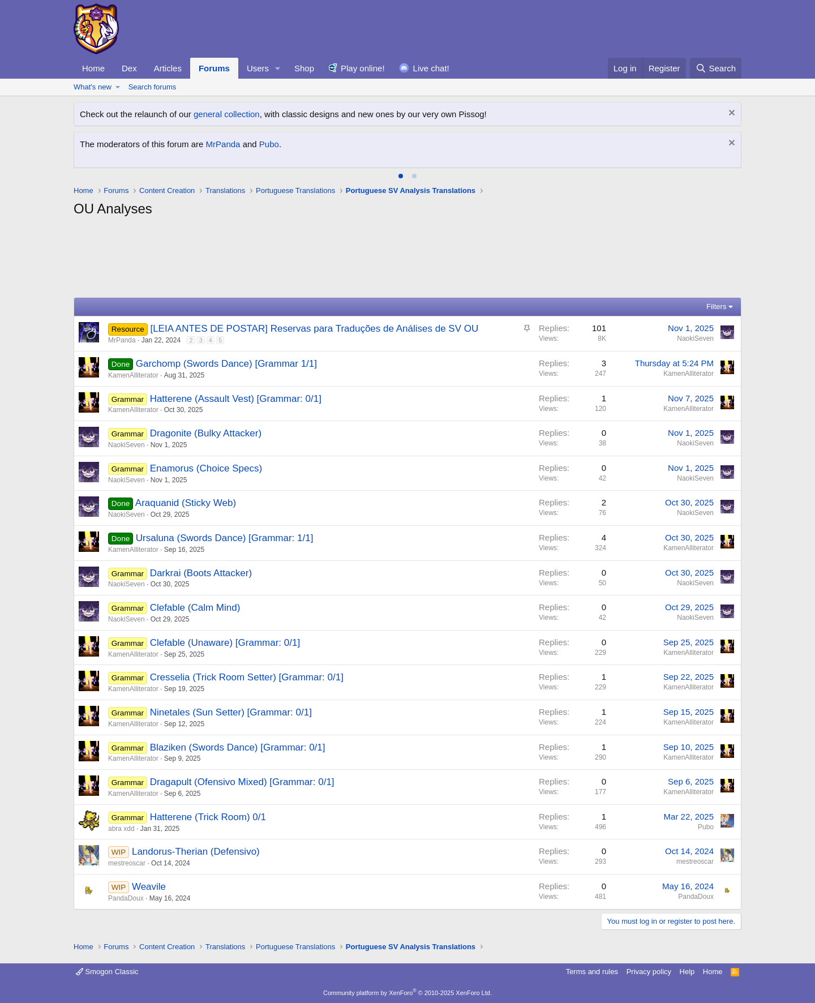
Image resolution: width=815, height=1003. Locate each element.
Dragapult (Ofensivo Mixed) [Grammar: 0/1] (242, 782)
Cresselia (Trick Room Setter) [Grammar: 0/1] (247, 677)
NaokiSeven (695, 338)
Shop (304, 68)
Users (258, 68)
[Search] (715, 68)
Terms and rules (592, 971)
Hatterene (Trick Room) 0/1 (208, 817)
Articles (168, 68)
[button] (278, 68)
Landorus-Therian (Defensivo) (196, 851)
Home (93, 68)
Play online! (363, 68)
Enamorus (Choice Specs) (206, 468)
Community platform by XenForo (407, 992)
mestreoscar (126, 863)
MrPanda (223, 144)
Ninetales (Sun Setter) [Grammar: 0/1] (231, 712)
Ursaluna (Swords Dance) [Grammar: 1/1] (225, 538)
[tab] (401, 176)
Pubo (269, 144)
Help (687, 971)
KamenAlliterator (133, 375)
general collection (227, 114)
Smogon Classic (107, 971)
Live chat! (431, 68)
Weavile (149, 886)
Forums (214, 68)
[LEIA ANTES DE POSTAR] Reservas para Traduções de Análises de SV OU (314, 328)
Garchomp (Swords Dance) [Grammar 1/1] (226, 363)
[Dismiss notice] (730, 114)
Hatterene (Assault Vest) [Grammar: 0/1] (235, 398)
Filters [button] (716, 306)
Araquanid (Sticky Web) (185, 503)
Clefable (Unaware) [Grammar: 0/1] (225, 642)
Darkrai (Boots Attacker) (201, 573)
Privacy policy (649, 971)
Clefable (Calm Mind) (195, 607)
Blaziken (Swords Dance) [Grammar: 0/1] (237, 747)
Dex (129, 68)
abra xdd (121, 829)
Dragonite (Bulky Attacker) (205, 433)
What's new (92, 87)
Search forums (152, 87)
